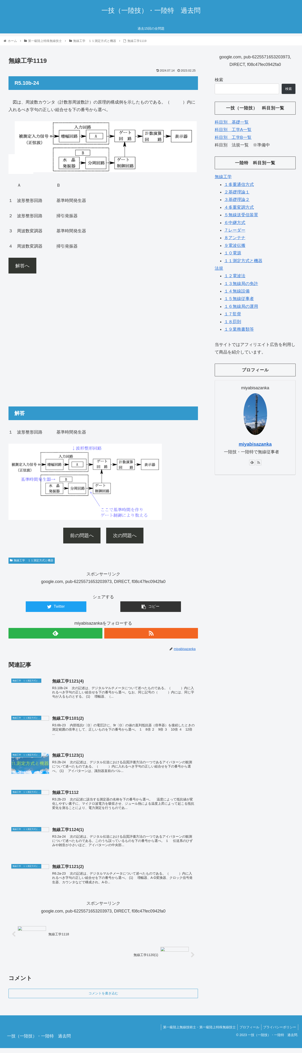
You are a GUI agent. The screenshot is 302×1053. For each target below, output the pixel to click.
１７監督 (232, 314)
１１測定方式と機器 (243, 260)
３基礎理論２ (237, 199)
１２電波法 (234, 275)
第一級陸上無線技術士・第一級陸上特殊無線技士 (196, 1032)
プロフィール (248, 1032)
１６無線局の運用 (241, 306)
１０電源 (232, 253)
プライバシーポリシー (279, 1032)
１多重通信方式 (239, 184)
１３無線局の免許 (241, 283)
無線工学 (223, 176)
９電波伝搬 (234, 245)
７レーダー (234, 230)
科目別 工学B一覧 (233, 137)
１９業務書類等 (239, 329)
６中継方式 (234, 222)
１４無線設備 (237, 291)
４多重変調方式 (239, 207)
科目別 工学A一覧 (233, 129)
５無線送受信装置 (241, 215)
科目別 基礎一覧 (232, 122)
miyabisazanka (255, 444)
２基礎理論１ (237, 192)
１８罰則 (232, 321)
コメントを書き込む (103, 998)
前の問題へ (82, 535)
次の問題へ (125, 535)
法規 (219, 268)
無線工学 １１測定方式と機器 (31, 560)
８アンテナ (234, 237)
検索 (219, 79)
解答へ (22, 265)
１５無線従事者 (239, 298)
